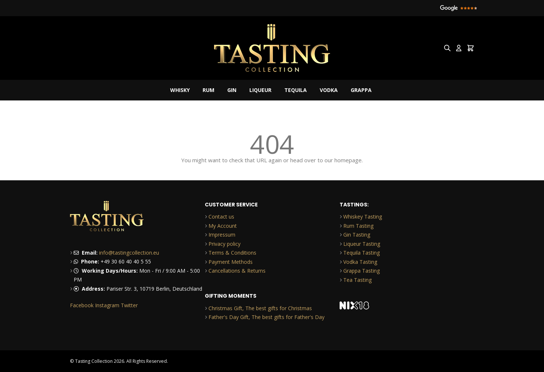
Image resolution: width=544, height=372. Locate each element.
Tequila (295, 89)
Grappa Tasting (361, 270)
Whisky (180, 89)
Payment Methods (230, 261)
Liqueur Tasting (361, 243)
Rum (208, 89)
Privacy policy (224, 243)
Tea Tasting (357, 279)
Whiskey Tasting (362, 216)
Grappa (361, 89)
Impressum (221, 234)
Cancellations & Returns (237, 270)
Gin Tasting (356, 234)
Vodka (329, 89)
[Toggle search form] (447, 48)
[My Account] (459, 48)
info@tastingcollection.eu (129, 252)
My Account (222, 225)
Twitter (129, 305)
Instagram (107, 305)
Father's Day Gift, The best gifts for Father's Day (266, 316)
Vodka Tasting (360, 261)
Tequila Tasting (361, 252)
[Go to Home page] (272, 48)
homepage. (348, 160)
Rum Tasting (358, 225)
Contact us (221, 216)
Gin (231, 89)
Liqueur (260, 89)
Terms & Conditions (232, 252)
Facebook (82, 305)
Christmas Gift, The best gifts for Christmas (260, 308)
